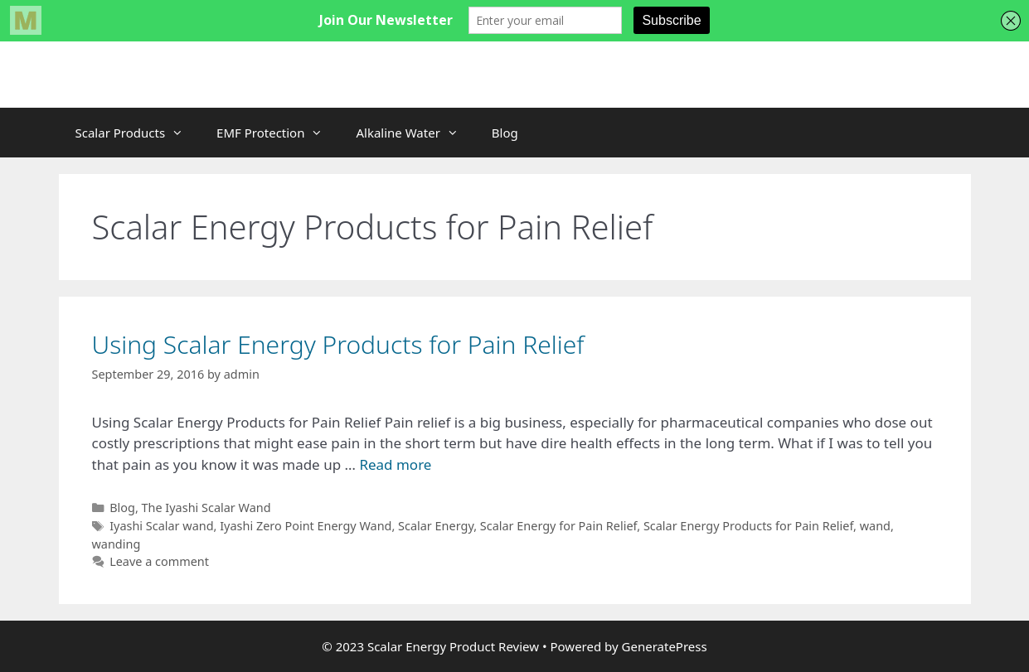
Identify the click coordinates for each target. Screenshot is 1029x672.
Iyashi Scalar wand (161, 526)
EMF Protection (277, 132)
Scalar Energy (435, 526)
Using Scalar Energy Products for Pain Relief (338, 344)
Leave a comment (159, 561)
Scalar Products (138, 132)
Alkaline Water (415, 132)
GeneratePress (664, 646)
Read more (395, 464)
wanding (116, 544)
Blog (505, 132)
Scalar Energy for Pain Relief (558, 526)
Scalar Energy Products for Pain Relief (748, 526)
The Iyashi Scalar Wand (206, 507)
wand (875, 526)
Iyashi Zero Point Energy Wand (305, 526)
